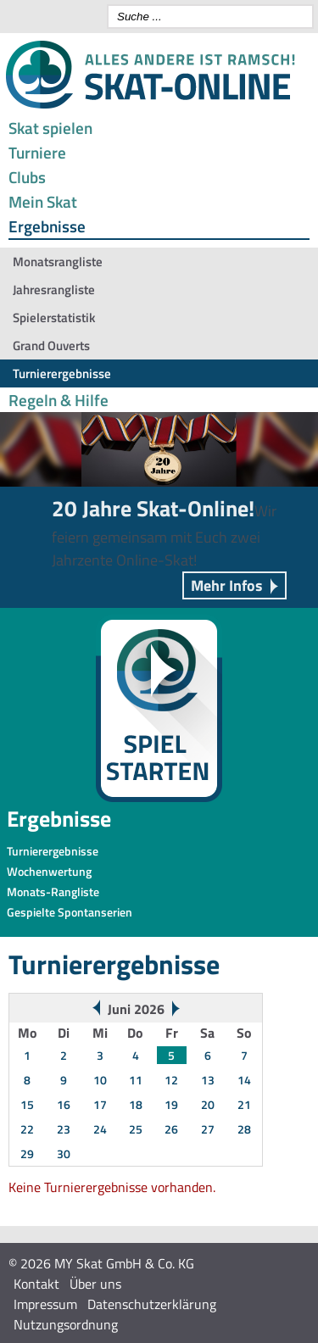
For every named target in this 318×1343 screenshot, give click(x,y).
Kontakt (36, 1283)
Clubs (27, 176)
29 (27, 1153)
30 (63, 1153)
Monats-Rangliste (53, 891)
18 (135, 1104)
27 (208, 1129)
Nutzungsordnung (66, 1324)
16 (63, 1104)
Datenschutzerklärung (151, 1304)
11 (135, 1080)
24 (100, 1129)
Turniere (37, 152)
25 (135, 1129)
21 (244, 1104)
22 (27, 1129)
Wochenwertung (49, 871)
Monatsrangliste (58, 261)
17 (100, 1104)
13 (208, 1080)
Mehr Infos (227, 585)
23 (63, 1129)
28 (244, 1129)
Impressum (45, 1304)
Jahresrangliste (54, 289)
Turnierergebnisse (62, 373)
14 (244, 1080)
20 (208, 1104)
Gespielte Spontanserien (69, 912)
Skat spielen (50, 127)
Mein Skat (42, 201)
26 (171, 1129)
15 (27, 1104)
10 (100, 1080)
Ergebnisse (47, 226)
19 (171, 1104)
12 (171, 1080)
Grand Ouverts (51, 345)
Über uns (95, 1283)
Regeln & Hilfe (58, 399)
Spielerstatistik (54, 317)
